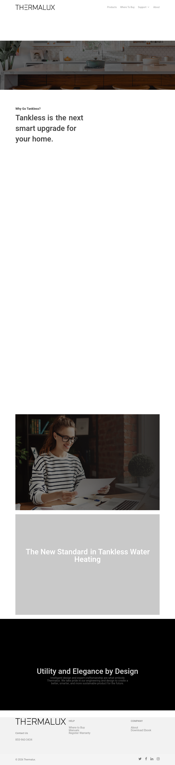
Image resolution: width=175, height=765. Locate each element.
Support (143, 7)
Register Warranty (79, 733)
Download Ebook (141, 730)
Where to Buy (77, 728)
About (156, 7)
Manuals (74, 730)
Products (112, 7)
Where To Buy (127, 7)
